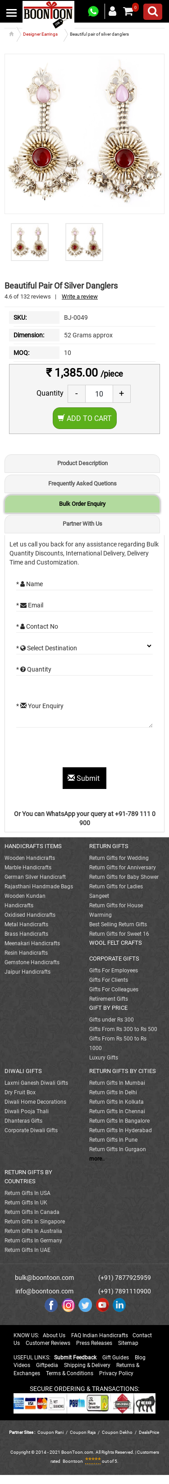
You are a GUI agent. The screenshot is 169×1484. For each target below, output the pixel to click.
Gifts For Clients (108, 980)
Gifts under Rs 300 (111, 1020)
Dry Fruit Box (20, 1092)
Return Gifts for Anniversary (122, 867)
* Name (29, 584)
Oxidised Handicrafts (30, 915)
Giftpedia (47, 1365)
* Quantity (33, 669)
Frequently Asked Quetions (82, 483)
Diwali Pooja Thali (27, 1111)
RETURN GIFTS (108, 846)
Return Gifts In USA (27, 1193)
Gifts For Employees (113, 970)
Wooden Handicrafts (30, 858)
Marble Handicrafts (28, 867)
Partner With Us (82, 523)
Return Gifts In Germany (33, 1240)
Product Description (82, 463)
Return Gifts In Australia (33, 1231)
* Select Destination (46, 648)
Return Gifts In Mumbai (117, 1083)
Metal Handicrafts (26, 924)
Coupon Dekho (117, 1432)
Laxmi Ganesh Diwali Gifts (36, 1083)
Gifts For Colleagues (113, 989)
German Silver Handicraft (35, 877)
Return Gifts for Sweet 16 (119, 934)
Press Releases (94, 1343)
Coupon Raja (83, 1432)
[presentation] (84, 749)
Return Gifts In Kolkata (116, 1102)
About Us (54, 1335)
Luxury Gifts (103, 1058)
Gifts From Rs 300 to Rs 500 (123, 1029)
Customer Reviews (48, 1343)
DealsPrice (149, 1432)
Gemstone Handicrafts (32, 962)
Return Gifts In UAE (27, 1250)
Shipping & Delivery (87, 1365)
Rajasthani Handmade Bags (39, 886)
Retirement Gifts (108, 999)
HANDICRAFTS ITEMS (33, 846)
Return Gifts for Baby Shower (124, 877)
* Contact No (37, 626)
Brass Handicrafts (26, 934)
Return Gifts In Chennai (117, 1111)
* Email (29, 605)
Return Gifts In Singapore (35, 1221)
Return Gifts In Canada (32, 1212)
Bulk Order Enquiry (82, 503)
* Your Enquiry (40, 705)
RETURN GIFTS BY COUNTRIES (28, 1177)
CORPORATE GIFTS (114, 958)
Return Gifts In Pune (113, 1140)
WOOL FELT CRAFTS (115, 942)
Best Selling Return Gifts (118, 924)
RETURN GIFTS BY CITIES (122, 1071)
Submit (84, 778)
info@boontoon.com (44, 1291)
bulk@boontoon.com (44, 1277)
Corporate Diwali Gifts (31, 1130)
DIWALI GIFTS (23, 1071)
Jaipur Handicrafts (27, 972)
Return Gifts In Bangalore (119, 1121)
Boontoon (73, 1461)
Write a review (80, 296)
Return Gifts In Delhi (113, 1092)
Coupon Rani (50, 1432)
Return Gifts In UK (26, 1202)
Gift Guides (115, 1357)
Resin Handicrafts (26, 953)
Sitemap (128, 1343)
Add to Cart (85, 418)
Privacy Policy (116, 1373)
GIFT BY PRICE (108, 1007)
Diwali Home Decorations (35, 1102)
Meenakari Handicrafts (32, 943)
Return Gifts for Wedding (119, 858)
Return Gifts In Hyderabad (120, 1130)
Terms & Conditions (69, 1373)
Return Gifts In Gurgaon (117, 1149)
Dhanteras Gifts (23, 1121)
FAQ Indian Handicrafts (99, 1335)
